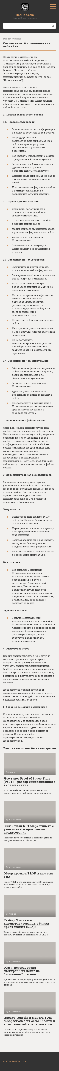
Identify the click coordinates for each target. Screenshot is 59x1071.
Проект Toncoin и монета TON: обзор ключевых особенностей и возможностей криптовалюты (29, 1021)
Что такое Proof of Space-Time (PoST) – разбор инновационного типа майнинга (29, 781)
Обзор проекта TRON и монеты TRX (28, 875)
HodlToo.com (25, 15)
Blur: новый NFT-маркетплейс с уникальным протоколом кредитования (29, 829)
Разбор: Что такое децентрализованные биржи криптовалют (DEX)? (26, 923)
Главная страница (12, 38)
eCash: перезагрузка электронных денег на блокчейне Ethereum (22, 970)
